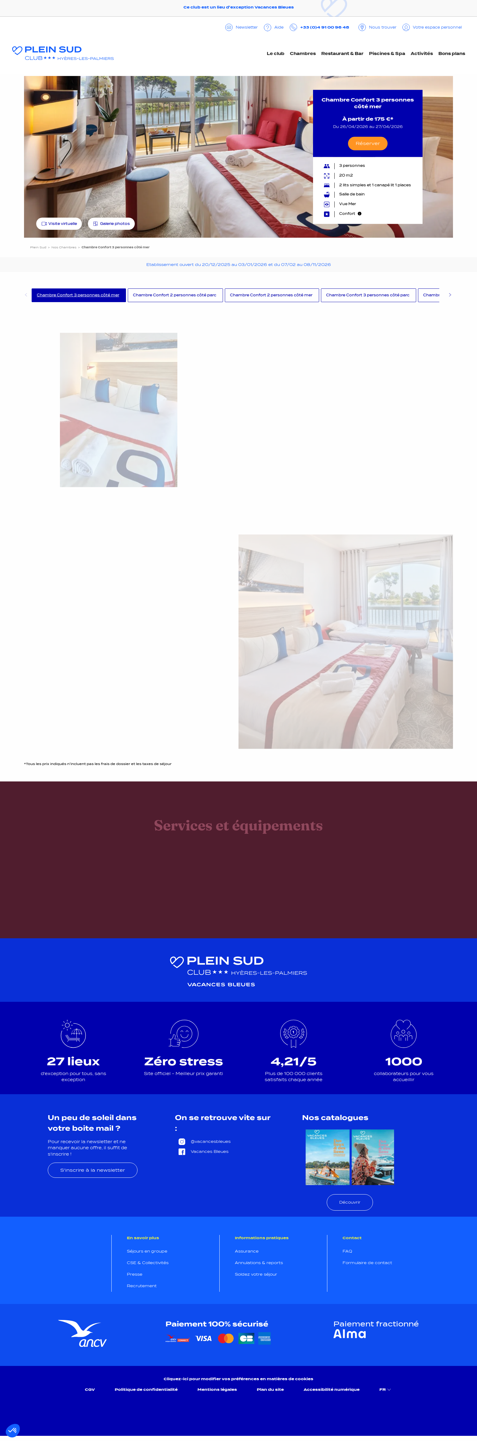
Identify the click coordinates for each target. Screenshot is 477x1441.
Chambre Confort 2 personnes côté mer (271, 295)
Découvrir (349, 1202)
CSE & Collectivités (148, 1262)
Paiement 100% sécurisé (216, 1324)
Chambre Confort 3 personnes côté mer (78, 295)
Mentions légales (217, 1389)
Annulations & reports (259, 1262)
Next (450, 296)
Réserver (368, 143)
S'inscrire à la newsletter (92, 1170)
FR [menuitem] (385, 1389)
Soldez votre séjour (256, 1274)
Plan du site (270, 1389)
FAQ (347, 1251)
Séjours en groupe (147, 1251)
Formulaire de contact (367, 1262)
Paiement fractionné (376, 1324)
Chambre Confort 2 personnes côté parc (174, 295)
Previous (26, 296)
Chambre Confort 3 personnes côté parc (367, 295)
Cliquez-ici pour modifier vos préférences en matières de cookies (238, 1379)
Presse (134, 1274)
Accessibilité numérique (332, 1389)
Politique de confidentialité (146, 1389)
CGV (90, 1389)
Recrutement (142, 1286)
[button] (12, 1430)
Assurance (247, 1251)
